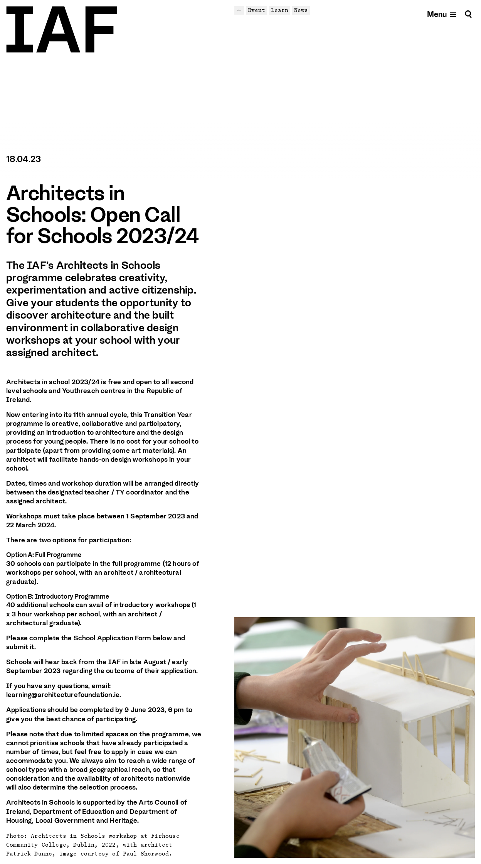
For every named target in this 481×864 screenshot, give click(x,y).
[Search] (468, 14)
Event (256, 10)
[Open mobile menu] (442, 14)
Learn (279, 10)
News (301, 10)
